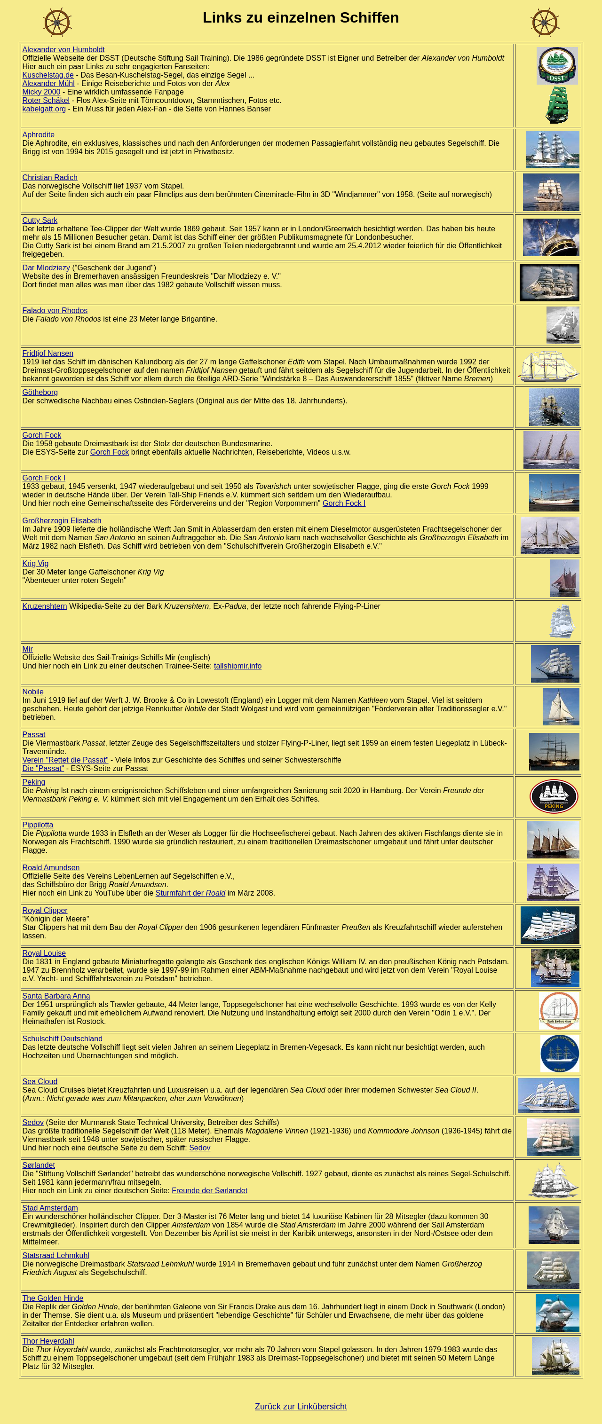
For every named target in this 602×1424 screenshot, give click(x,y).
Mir (28, 649)
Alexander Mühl (49, 83)
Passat (34, 735)
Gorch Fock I (44, 478)
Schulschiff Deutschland (63, 1039)
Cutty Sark (40, 220)
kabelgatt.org (44, 109)
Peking (34, 782)
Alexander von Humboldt (64, 50)
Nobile (33, 692)
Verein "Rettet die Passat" (66, 760)
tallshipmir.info (237, 666)
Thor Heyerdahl (48, 1341)
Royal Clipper (45, 910)
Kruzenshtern (45, 606)
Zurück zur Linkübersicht (301, 1406)
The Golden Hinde (53, 1298)
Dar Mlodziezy (46, 268)
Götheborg (40, 392)
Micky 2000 (42, 92)
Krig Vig (36, 563)
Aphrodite (39, 135)
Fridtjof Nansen (48, 353)
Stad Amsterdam (50, 1208)
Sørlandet (39, 1165)
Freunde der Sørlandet (209, 1191)
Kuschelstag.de (48, 75)
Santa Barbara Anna (56, 996)
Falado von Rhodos (55, 311)
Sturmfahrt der (191, 893)
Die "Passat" (43, 768)
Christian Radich (50, 177)
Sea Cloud (40, 1082)
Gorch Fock (42, 435)
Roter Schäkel (46, 100)
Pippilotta (38, 825)
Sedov (33, 1122)
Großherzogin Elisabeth (62, 521)
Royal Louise (44, 953)
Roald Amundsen (51, 868)
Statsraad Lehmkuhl (56, 1255)
